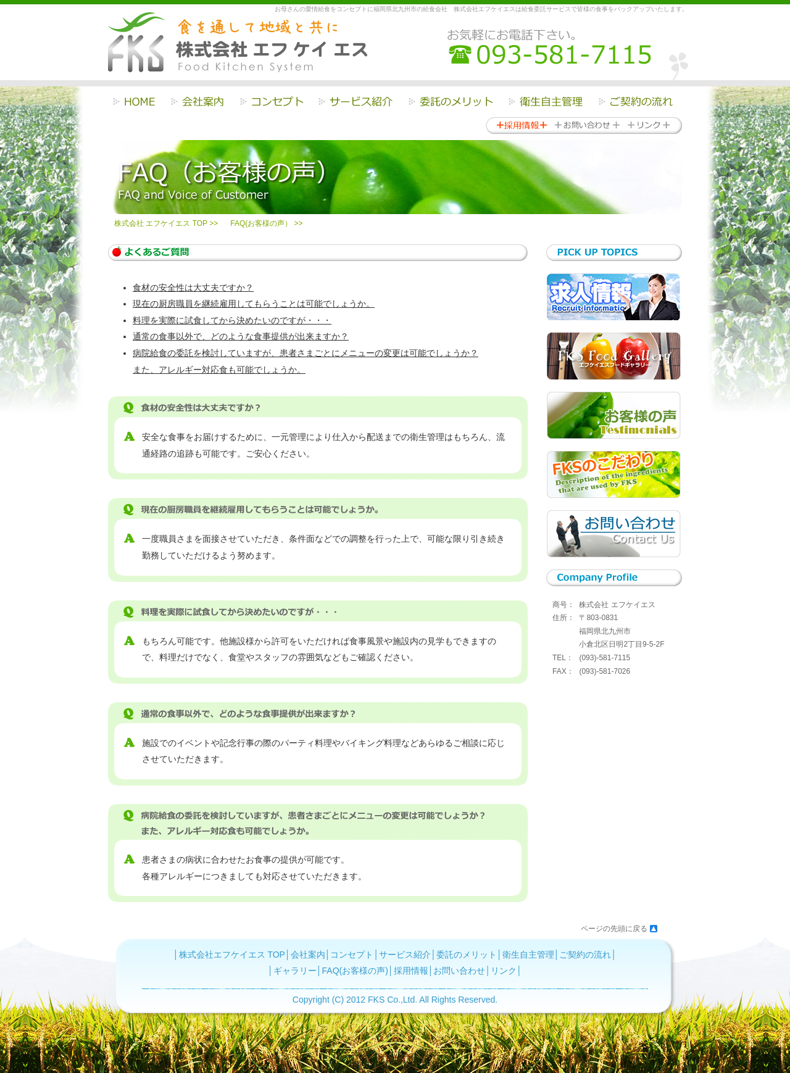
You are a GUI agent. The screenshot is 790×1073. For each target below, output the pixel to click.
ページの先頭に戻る (614, 928)
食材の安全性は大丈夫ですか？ (193, 287)
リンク (504, 971)
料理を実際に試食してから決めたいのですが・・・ (232, 320)
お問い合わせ (459, 971)
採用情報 (411, 971)
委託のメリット (466, 954)
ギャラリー (295, 971)
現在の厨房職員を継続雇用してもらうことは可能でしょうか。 (254, 304)
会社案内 (308, 954)
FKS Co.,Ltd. (392, 1000)
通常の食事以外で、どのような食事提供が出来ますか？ (241, 336)
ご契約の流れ (585, 954)
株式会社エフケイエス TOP (232, 954)
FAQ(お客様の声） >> (266, 223)
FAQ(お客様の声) (355, 971)
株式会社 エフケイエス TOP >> (166, 223)
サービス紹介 (405, 954)
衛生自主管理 (528, 954)
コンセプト (351, 954)
